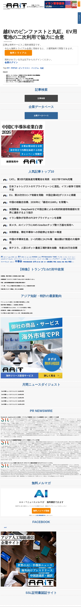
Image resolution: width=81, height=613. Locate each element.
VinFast (14, 68)
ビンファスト (24, 68)
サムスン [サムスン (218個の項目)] (10, 273)
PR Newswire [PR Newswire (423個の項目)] (47, 271)
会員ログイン (11, 62)
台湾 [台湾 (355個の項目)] (34, 276)
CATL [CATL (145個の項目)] (16, 271)
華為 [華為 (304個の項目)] (54, 276)
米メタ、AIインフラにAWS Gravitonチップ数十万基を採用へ (41, 239)
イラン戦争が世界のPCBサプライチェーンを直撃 (35, 231)
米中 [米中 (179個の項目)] (45, 276)
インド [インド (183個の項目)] (69, 271)
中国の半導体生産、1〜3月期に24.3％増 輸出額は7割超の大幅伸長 (44, 254)
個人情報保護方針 (40, 529)
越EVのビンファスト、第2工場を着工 (16, 77)
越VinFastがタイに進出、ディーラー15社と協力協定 (19, 78)
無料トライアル (79, 4)
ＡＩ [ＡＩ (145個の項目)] (73, 275)
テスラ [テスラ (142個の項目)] (28, 273)
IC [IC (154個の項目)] (25, 271)
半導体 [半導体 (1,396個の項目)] (18, 275)
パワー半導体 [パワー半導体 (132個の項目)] (63, 273)
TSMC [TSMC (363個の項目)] (55, 271)
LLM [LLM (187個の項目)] (30, 271)
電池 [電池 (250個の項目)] (66, 276)
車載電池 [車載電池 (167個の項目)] (59, 276)
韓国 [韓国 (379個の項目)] (69, 276)
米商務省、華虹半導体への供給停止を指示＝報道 (35, 246)
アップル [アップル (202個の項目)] (60, 271)
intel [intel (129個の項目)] (27, 271)
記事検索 (41, 102)
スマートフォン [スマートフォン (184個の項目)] (18, 273)
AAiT (5, 541)
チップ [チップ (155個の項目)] (24, 273)
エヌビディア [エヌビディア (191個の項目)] (4, 273)
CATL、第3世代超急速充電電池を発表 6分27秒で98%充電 (40, 193)
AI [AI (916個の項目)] (2, 271)
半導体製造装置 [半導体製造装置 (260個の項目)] (27, 276)
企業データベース (41, 126)
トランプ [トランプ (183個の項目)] (39, 273)
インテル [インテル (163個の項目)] (65, 271)
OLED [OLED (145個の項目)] (39, 271)
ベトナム (35, 68)
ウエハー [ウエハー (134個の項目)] (73, 271)
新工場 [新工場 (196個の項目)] (38, 276)
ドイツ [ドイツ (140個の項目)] (50, 273)
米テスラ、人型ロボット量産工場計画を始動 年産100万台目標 (43, 261)
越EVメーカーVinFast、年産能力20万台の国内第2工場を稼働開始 (23, 75)
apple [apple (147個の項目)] (9, 271)
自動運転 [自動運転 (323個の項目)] (50, 276)
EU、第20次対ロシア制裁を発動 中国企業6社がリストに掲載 (42, 209)
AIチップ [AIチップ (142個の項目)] (6, 271)
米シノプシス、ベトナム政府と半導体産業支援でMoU (20, 82)
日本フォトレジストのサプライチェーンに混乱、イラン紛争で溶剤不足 (45, 202)
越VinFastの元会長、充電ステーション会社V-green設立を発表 (22, 80)
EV (8, 68)
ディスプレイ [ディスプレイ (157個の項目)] (33, 273)
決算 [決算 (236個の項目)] (42, 276)
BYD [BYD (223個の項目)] (13, 271)
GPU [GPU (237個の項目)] (22, 271)
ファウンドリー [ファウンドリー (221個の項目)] (71, 273)
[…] (21, 450)
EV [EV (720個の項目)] (19, 271)
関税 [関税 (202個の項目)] (63, 276)
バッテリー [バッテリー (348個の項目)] (56, 273)
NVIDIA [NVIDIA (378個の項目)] (34, 271)
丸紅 (42, 68)
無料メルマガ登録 (41, 525)
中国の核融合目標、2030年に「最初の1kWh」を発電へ (38, 216)
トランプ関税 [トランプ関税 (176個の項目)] (45, 273)
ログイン (79, 18)
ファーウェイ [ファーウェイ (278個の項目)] (5, 276)
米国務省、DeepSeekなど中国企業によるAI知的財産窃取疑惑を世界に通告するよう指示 (44, 224)
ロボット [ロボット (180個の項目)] (12, 276)
